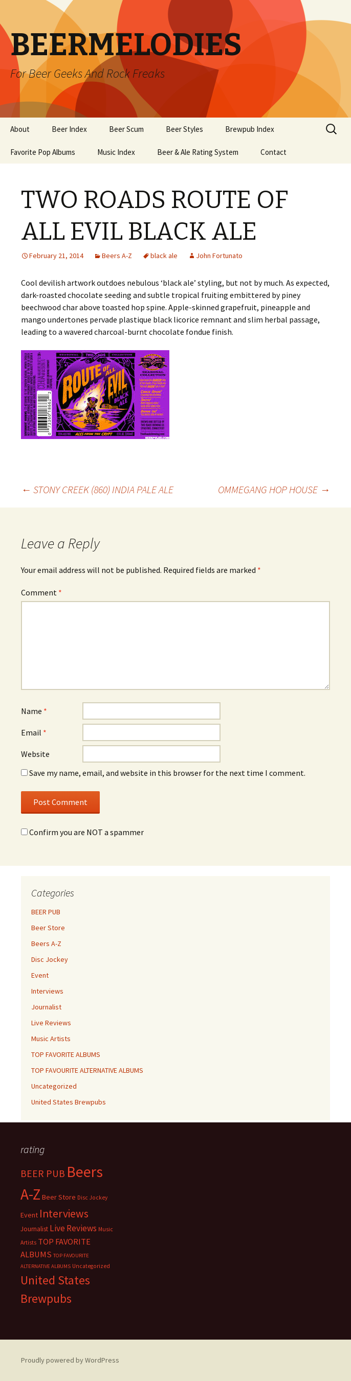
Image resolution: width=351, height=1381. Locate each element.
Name (34, 711)
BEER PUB (45, 911)
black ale (164, 255)
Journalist (46, 1006)
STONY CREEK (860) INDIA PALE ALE (97, 489)
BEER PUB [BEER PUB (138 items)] (42, 1173)
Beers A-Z (117, 255)
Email (34, 732)
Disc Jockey (49, 959)
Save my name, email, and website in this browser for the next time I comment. (167, 773)
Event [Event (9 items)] (29, 1214)
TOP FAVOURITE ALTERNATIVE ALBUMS (87, 1070)
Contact (273, 152)
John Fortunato (219, 255)
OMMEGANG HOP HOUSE (274, 489)
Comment (41, 592)
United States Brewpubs (68, 1102)
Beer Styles (184, 129)
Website (35, 754)
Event (40, 975)
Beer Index (69, 129)
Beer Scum (126, 129)
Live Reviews (51, 1022)
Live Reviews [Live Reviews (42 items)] (73, 1228)
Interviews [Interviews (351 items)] (64, 1214)
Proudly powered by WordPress (70, 1360)
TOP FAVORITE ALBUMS (65, 1054)
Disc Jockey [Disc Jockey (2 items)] (92, 1197)
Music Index (116, 152)
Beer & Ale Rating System (197, 152)
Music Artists (51, 1038)
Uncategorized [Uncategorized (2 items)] (91, 1266)
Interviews (47, 991)
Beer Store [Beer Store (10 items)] (59, 1197)
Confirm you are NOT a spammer (82, 832)
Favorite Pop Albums (42, 152)
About (20, 129)
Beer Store (48, 927)
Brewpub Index (249, 129)
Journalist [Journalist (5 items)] (34, 1229)
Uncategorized (54, 1086)
